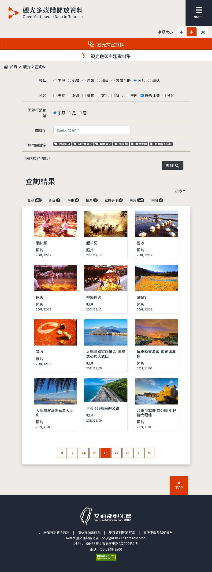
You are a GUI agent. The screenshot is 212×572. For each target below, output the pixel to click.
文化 (105, 95)
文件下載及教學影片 (158, 532)
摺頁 (105, 80)
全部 (34, 200)
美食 (61, 95)
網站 (156, 80)
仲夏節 (122, 144)
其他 (170, 95)
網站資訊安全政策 (56, 532)
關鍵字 (40, 130)
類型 (42, 80)
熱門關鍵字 (37, 145)
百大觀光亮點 (160, 144)
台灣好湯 (62, 144)
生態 (134, 95)
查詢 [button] (172, 165)
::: (40, 532)
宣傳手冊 (123, 80)
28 (127, 453)
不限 (61, 80)
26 (105, 453)
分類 (42, 95)
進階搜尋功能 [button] (37, 158)
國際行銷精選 (37, 112)
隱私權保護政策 (89, 532)
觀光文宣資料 (34, 66)
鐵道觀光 (103, 144)
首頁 (10, 66)
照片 (141, 80)
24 (84, 453)
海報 (90, 80)
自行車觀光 (83, 144)
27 (116, 453)
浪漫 (76, 95)
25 (95, 453)
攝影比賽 (152, 95)
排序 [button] (178, 191)
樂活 (119, 95)
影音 (76, 80)
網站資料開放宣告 (122, 532)
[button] (181, 31)
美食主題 (139, 144)
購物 (90, 95)
